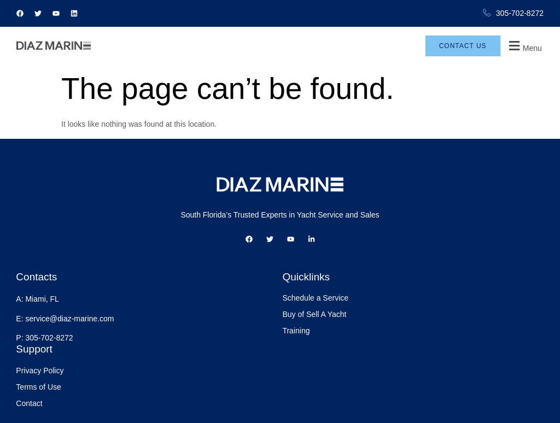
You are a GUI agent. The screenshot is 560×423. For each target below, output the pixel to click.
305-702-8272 (513, 13)
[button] (526, 52)
